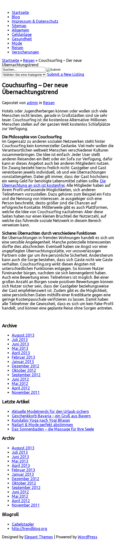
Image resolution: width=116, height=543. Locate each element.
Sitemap (19, 25)
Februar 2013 (23, 357)
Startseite (20, 12)
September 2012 (26, 375)
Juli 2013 (20, 339)
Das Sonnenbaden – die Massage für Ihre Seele (53, 429)
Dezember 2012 (25, 366)
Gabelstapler (23, 524)
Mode (17, 43)
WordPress (87, 537)
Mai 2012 (20, 383)
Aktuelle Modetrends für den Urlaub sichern (50, 411)
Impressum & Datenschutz (35, 21)
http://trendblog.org (29, 528)
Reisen (17, 47)
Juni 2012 (20, 379)
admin (32, 102)
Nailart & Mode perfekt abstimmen (42, 424)
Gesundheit (22, 39)
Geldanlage (22, 34)
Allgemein (20, 30)
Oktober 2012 (24, 370)
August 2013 (23, 335)
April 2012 (21, 388)
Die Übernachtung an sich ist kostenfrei (54, 183)
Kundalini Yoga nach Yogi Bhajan (41, 420)
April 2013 (21, 353)
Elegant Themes (39, 537)
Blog (16, 17)
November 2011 (26, 392)
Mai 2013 (20, 348)
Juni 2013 (20, 344)
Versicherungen (25, 52)
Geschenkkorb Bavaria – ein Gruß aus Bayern (51, 416)
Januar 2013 (23, 361)
